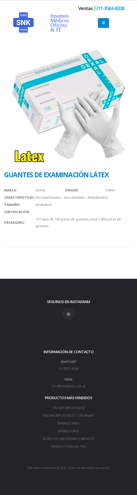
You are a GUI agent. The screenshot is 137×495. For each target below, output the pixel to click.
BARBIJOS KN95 (68, 423)
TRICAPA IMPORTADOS (68, 408)
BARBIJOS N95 (68, 431)
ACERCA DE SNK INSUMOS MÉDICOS (69, 439)
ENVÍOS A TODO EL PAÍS (68, 446)
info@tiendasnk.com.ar (69, 386)
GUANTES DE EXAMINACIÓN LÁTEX (56, 174)
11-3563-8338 (111, 8)
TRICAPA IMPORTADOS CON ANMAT (68, 415)
